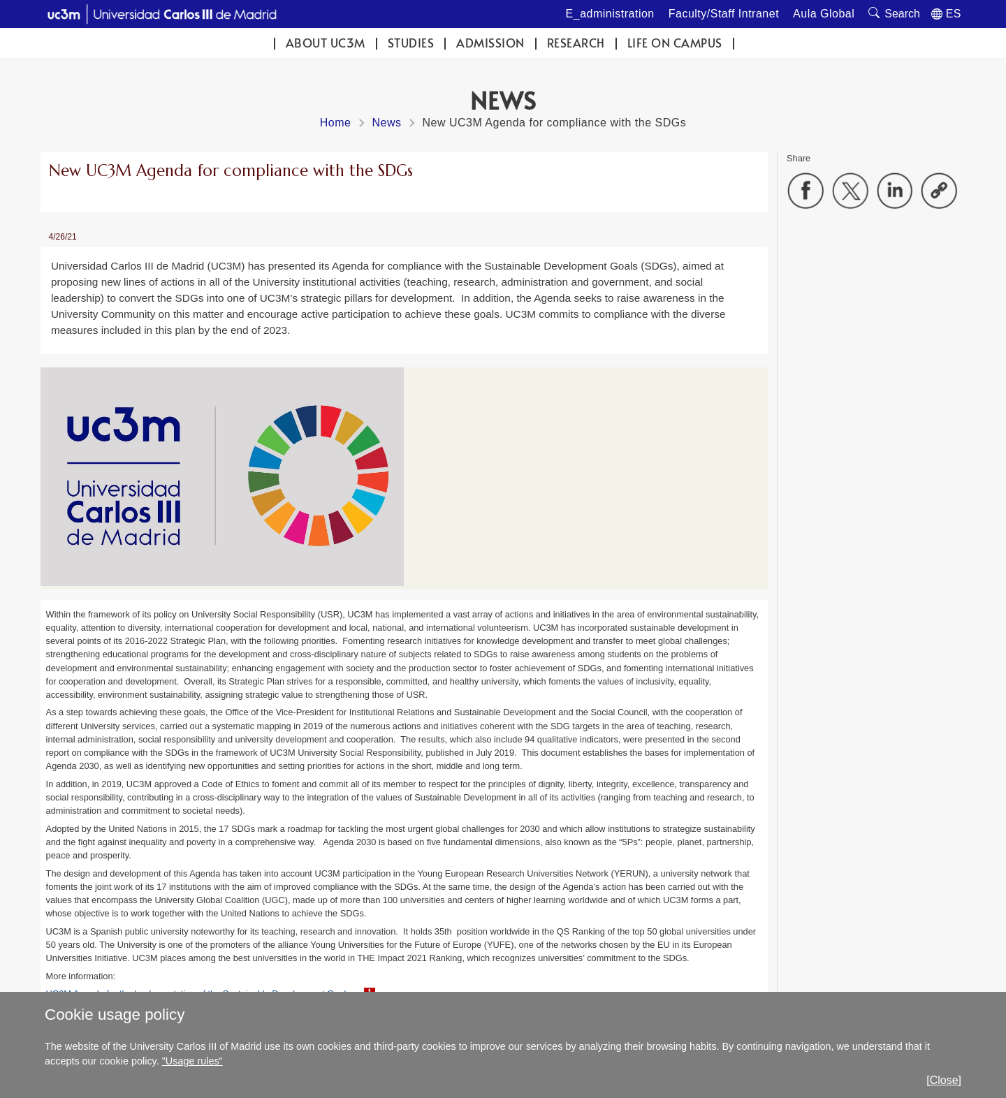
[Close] (943, 1080)
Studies (411, 43)
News (386, 123)
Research (576, 43)
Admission (490, 43)
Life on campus (674, 43)
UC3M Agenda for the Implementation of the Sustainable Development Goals (198, 993)
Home (335, 123)
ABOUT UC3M (325, 43)
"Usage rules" (192, 1061)
